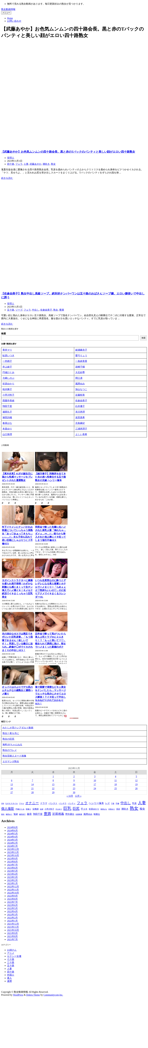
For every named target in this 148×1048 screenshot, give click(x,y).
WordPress (18, 995)
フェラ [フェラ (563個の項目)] (82, 803)
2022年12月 (13, 887)
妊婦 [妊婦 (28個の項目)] (41, 810)
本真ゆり (7, 429)
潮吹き (46, 164)
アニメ (10, 954)
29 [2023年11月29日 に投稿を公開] (53, 793)
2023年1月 (12, 884)
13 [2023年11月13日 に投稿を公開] (12, 785)
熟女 (53, 164)
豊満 (61, 310)
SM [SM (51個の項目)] (2, 804)
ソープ (18, 310)
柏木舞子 (7, 389)
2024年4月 (12, 837)
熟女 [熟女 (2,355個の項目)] (134, 808)
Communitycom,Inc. (53, 995)
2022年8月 (12, 899)
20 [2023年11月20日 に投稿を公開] (12, 789)
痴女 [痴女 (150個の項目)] (142, 809)
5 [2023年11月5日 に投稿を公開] (136, 777)
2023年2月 (12, 881)
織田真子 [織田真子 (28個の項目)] (22, 815)
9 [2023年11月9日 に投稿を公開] (74, 781)
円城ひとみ (8, 372)
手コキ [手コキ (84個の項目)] (84, 809)
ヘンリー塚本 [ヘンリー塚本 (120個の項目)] (96, 803)
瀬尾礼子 (7, 412)
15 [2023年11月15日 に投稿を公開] (53, 785)
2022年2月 (12, 918)
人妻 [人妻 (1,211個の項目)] (142, 803)
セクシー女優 (14, 957)
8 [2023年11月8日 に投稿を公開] (53, 781)
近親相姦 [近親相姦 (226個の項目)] (58, 814)
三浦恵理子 (81, 429)
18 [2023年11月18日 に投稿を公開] (115, 785)
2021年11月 (13, 927)
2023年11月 (13, 853)
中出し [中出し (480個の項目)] (125, 803)
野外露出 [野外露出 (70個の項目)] (69, 815)
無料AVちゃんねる (12, 745)
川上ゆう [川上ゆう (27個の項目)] (59, 810)
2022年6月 (12, 906)
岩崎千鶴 (80, 367)
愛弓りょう (81, 356)
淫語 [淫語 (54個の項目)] (118, 809)
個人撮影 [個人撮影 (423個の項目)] (7, 809)
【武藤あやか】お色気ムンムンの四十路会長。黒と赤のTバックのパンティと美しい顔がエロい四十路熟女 (68, 151)
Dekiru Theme (33, 995)
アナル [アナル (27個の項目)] (21, 804)
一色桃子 (7, 361)
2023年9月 (12, 859)
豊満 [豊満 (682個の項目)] (47, 814)
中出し (35, 310)
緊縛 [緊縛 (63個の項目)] (16, 815)
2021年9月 (12, 934)
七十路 (10, 960)
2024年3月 (12, 840)
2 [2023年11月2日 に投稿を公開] (74, 777)
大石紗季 (80, 372)
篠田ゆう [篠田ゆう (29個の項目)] (9, 815)
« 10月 (70, 796)
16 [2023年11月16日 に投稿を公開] (74, 785)
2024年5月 (12, 834)
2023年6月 (12, 868)
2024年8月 (12, 828)
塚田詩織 (7, 417)
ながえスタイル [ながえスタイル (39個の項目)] (11, 804)
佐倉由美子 (46, 310)
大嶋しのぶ (8, 378)
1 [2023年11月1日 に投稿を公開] (53, 777)
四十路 (10, 164)
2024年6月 (12, 831)
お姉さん (12, 950)
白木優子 (80, 406)
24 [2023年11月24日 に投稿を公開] (95, 789)
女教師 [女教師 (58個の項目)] (35, 809)
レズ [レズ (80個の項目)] (107, 804)
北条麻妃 (80, 423)
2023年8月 (12, 862)
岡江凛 (78, 378)
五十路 (10, 310)
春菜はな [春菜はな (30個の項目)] (103, 810)
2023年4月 (12, 874)
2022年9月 (12, 896)
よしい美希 (81, 434)
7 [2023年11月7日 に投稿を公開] (32, 781)
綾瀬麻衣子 (81, 350)
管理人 (10, 158)
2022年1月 (12, 921)
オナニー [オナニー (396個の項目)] (32, 803)
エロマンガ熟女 (11, 762)
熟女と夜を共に (11, 734)
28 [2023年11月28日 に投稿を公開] (32, 793)
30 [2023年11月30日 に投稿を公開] (74, 793)
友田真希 (80, 417)
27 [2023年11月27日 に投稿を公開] (12, 793)
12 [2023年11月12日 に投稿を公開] (136, 781)
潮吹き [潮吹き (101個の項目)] (124, 809)
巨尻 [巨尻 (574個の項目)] (76, 809)
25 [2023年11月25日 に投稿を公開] (115, 789)
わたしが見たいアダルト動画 (18, 728)
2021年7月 (12, 940)
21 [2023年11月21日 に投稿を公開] (32, 789)
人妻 (26, 164)
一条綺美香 (81, 361)
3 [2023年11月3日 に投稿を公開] (94, 777)
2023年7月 (12, 865)
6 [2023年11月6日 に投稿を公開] (11, 781)
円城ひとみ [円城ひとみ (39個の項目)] (20, 810)
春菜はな (7, 423)
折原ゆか (7, 384)
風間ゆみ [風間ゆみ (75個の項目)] (87, 815)
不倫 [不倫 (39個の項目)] (117, 804)
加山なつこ (81, 389)
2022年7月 (12, 902)
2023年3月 (12, 878)
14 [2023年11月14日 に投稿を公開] (32, 785)
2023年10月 (13, 856)
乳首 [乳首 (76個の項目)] (134, 804)
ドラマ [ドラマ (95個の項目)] (43, 804)
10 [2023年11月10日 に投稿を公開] (95, 781)
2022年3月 (12, 915)
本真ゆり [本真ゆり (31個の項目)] (111, 810)
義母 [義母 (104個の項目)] (29, 814)
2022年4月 (12, 912)
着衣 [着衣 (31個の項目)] (2, 815)
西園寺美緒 (8, 401)
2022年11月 (13, 890)
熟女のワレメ (10, 751)
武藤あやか (35, 164)
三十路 (10, 963)
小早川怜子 (8, 395)
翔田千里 (7, 406)
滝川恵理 (80, 412)
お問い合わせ (14, 21)
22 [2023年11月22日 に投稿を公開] (53, 789)
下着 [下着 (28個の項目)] (112, 804)
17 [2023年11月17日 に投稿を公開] (95, 785)
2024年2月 (12, 843)
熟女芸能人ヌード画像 (14, 756)
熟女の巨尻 (8, 739)
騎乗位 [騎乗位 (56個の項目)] (97, 815)
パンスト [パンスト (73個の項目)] (53, 804)
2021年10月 (13, 930)
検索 (3, 333)
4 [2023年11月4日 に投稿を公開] (115, 777)
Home (10, 18)
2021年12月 (13, 924)
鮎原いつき (8, 356)
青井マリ (7, 350)
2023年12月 (13, 850)
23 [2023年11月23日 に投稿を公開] (74, 789)
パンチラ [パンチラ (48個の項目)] (62, 804)
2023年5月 (12, 871)
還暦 (9, 982)
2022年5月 (12, 909)
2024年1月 (12, 846)
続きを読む (7, 178)
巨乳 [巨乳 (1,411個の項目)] (67, 809)
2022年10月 (13, 893)
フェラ (18, 164)
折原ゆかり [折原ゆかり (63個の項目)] (94, 809)
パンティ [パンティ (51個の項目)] (71, 804)
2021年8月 (12, 937)
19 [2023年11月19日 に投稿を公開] (136, 785)
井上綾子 (7, 367)
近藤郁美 (80, 395)
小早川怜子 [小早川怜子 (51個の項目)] (49, 809)
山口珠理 (7, 434)
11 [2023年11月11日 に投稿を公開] (115, 781)
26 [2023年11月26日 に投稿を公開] (136, 789)
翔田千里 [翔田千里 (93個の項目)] (37, 814)
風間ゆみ (80, 384)
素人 (9, 978)
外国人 (10, 975)
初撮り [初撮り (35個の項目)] (28, 810)
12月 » (78, 796)
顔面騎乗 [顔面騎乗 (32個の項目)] (79, 815)
